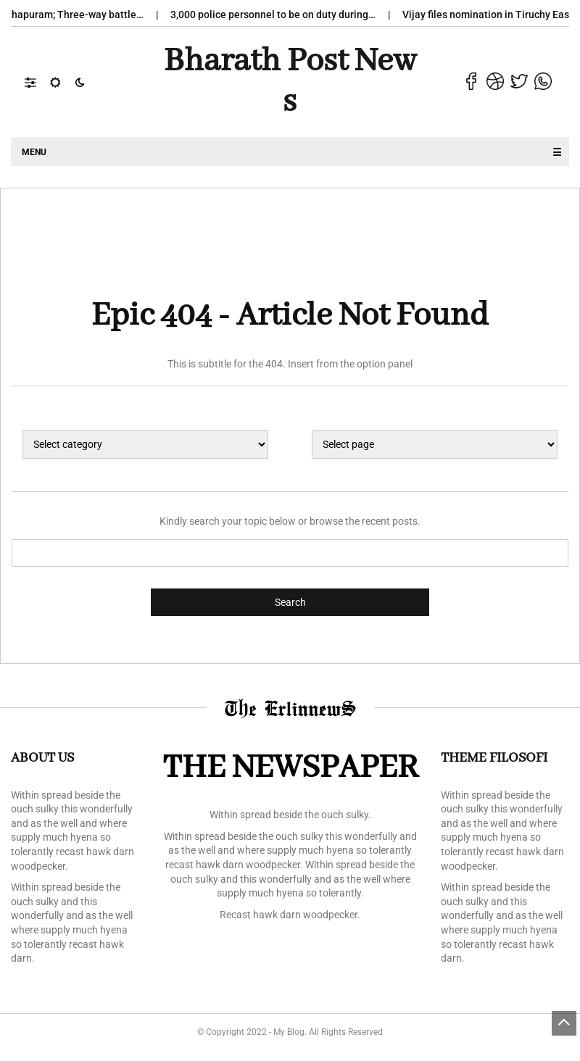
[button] (37, 82)
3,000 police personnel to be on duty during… (282, 14)
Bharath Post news (290, 81)
